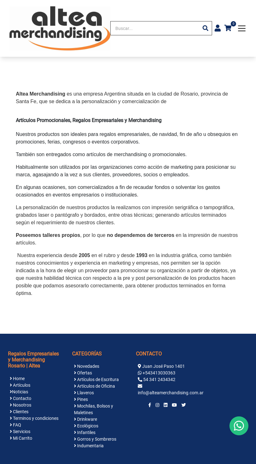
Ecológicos (86, 425)
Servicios (20, 431)
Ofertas (83, 372)
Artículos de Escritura (96, 379)
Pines (81, 399)
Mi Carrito (21, 438)
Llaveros (84, 392)
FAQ (15, 424)
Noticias (19, 391)
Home (17, 378)
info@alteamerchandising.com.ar (171, 392)
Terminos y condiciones (34, 418)
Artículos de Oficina (94, 386)
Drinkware (85, 419)
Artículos (20, 385)
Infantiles (84, 432)
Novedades (86, 366)
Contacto (20, 398)
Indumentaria (89, 445)
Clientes (19, 411)
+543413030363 (159, 372)
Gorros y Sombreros (95, 439)
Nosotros (20, 405)
